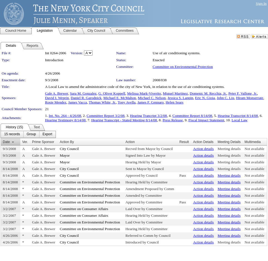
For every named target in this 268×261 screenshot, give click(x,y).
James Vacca (77, 102)
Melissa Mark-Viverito (144, 93)
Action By (67, 142)
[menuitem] (12, 134)
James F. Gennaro (150, 102)
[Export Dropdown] (47, 134)
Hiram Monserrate (249, 98)
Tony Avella (126, 102)
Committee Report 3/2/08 (106, 116)
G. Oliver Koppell (111, 93)
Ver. (25, 142)
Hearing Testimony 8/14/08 (65, 120)
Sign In (261, 3)
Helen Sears (174, 102)
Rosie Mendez (55, 102)
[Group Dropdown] (31, 134)
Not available (254, 149)
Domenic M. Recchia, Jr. (208, 93)
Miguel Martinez (175, 93)
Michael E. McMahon (119, 98)
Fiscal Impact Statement (206, 120)
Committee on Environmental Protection (183, 67)
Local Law (239, 120)
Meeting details (229, 149)
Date (6, 142)
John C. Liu (225, 98)
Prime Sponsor (43, 142)
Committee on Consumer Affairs (84, 209)
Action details (203, 149)
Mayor (65, 155)
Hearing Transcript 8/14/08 (238, 116)
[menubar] (28, 134)
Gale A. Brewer (56, 93)
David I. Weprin (57, 98)
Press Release (173, 120)
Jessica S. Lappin (180, 98)
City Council (69, 149)
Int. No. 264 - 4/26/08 (65, 116)
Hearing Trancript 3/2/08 (148, 116)
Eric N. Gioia (205, 98)
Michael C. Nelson (152, 98)
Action (130, 142)
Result (184, 142)
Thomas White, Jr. (102, 102)
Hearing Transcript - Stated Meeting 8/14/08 (124, 120)
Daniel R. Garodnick (86, 98)
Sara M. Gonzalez (83, 93)
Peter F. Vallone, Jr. (242, 93)
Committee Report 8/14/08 (192, 116)
